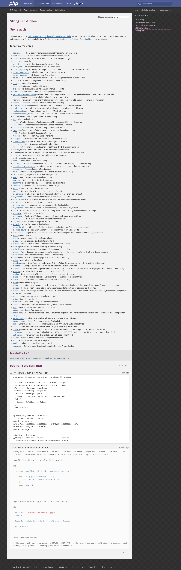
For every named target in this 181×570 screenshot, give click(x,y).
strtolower (17, 302)
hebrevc (16, 100)
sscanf (15, 191)
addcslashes (18, 53)
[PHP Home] (13, 3)
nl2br (15, 147)
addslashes (17, 56)
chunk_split (17, 67)
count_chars (18, 78)
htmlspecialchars (20, 111)
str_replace (17, 216)
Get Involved (57, 4)
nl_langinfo (17, 144)
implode (16, 116)
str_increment (18, 205)
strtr (15, 307)
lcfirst (15, 122)
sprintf (15, 188)
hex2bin (16, 103)
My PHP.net (64, 567)
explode (16, 89)
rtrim (15, 172)
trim (14, 324)
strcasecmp (18, 233)
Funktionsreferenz (30, 10)
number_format (19, 150)
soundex (16, 186)
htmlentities (18, 108)
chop (15, 61)
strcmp (16, 238)
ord (14, 152)
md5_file (16, 136)
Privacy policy (106, 567)
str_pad (16, 210)
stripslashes (18, 255)
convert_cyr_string (20, 69)
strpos (15, 277)
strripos (16, 285)
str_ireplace (18, 208)
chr (14, 64)
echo (15, 86)
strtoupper (17, 304)
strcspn (16, 244)
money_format (19, 141)
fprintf (15, 92)
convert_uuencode (21, 75)
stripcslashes (18, 249)
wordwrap (17, 346)
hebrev (16, 97)
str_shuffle (17, 221)
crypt (15, 83)
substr (15, 310)
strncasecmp (18, 268)
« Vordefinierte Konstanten (145, 10)
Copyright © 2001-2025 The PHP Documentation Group (34, 567)
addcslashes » (165, 10)
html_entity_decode (21, 105)
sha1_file (16, 180)
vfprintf (16, 338)
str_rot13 (16, 219)
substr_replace (19, 321)
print (15, 158)
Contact (75, 567)
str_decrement (19, 197)
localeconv (17, 127)
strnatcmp (17, 266)
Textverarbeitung (46, 10)
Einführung (140, 20)
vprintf (15, 340)
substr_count (18, 318)
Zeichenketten (60, 10)
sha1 (15, 177)
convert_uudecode (21, 72)
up (11, 373)
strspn (15, 291)
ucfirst (15, 327)
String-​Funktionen (142, 28)
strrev (15, 282)
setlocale (17, 174)
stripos (15, 252)
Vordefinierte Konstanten (145, 25)
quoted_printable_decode (24, 163)
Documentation (42, 4)
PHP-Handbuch (15, 10)
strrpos (16, 288)
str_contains (18, 194)
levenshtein (18, 125)
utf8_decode (18, 332)
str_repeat (17, 213)
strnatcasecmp (19, 263)
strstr (15, 296)
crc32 (15, 80)
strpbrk (16, 274)
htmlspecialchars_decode (24, 114)
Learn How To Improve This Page (23, 358)
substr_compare (19, 313)
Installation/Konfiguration (145, 23)
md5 (15, 133)
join (14, 119)
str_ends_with (18, 199)
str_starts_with (19, 227)
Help (69, 4)
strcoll (15, 241)
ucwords (16, 329)
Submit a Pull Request (47, 358)
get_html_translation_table (24, 94)
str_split (16, 224)
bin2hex (16, 58)
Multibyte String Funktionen (83, 39)
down (15, 373)
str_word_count (19, 230)
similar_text (18, 183)
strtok (15, 299)
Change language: (105, 17)
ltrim (15, 130)
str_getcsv (17, 202)
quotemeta (17, 169)
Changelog (140, 31)
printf (15, 161)
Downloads (27, 4)
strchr (15, 235)
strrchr (15, 280)
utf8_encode (18, 335)
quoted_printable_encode (24, 166)
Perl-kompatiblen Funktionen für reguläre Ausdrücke (49, 36)
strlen (15, 260)
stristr (15, 257)
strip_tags (17, 246)
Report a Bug (63, 358)
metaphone (18, 139)
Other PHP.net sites (89, 567)
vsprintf (16, 343)
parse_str (17, 155)
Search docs (145, 3)
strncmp (16, 271)
